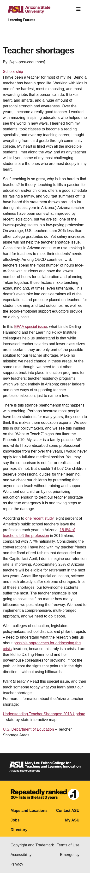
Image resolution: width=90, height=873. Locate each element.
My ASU (72, 820)
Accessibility (21, 855)
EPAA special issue (30, 327)
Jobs (15, 820)
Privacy (17, 864)
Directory (19, 830)
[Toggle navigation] (78, 9)
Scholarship (13, 72)
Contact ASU (67, 811)
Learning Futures (21, 20)
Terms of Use (68, 845)
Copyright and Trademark (32, 845)
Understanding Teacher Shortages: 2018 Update (44, 714)
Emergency (69, 855)
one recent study (39, 518)
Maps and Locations (29, 811)
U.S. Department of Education (28, 729)
